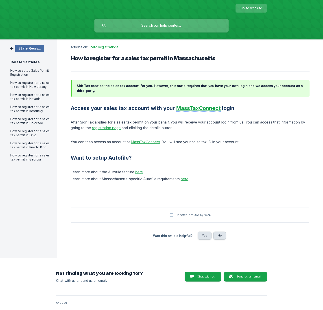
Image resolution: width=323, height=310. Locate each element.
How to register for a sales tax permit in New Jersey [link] (30, 85)
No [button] (220, 235)
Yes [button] (204, 235)
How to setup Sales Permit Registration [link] (29, 72)
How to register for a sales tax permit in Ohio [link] (30, 133)
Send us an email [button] (248, 276)
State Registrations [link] (103, 47)
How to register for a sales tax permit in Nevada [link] (30, 97)
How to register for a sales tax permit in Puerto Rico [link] (30, 145)
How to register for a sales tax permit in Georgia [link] (30, 157)
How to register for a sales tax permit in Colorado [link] (30, 121)
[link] (27, 48)
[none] (251, 8)
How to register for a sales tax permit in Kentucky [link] (30, 109)
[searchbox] (161, 26)
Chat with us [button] (206, 276)
